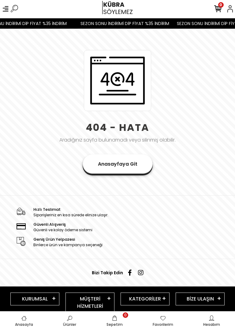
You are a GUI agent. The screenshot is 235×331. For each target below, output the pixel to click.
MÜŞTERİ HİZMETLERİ (90, 302)
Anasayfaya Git (117, 163)
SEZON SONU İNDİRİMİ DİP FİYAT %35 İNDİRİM (127, 23)
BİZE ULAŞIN (200, 298)
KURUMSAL (35, 298)
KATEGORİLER (145, 298)
